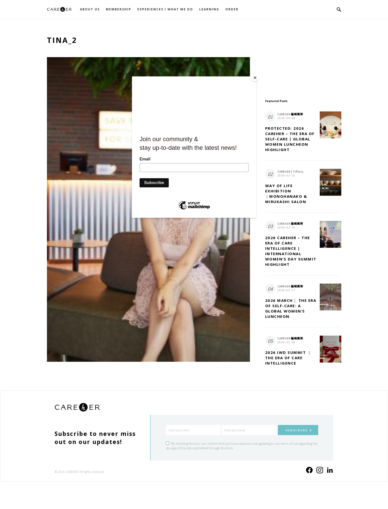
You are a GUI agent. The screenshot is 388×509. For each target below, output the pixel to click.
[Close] (255, 77)
